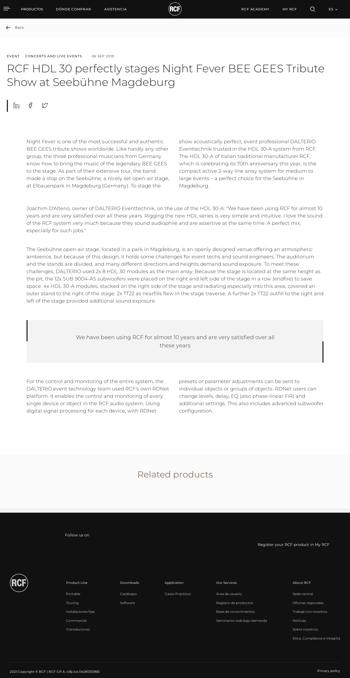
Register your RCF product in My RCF (294, 544)
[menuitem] (73, 9)
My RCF (290, 9)
